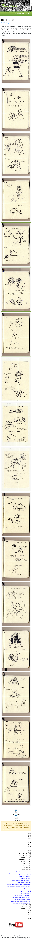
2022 (29, 840)
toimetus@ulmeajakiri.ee (9, 829)
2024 (29, 837)
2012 (29, 916)
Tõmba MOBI (16, 820)
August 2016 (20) (26, 861)
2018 (29, 848)
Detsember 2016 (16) (25, 854)
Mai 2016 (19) (27, 867)
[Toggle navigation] (3, 13)
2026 (29, 833)
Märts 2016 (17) (26, 905)
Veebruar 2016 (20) (25, 906)
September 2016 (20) (25, 859)
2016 (29, 852)
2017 (29, 850)
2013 (29, 914)
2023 (29, 839)
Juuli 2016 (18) (27, 863)
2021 (29, 842)
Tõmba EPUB (16, 814)
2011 (29, 918)
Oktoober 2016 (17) (25, 857)
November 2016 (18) (25, 856)
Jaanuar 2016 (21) (26, 908)
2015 (29, 910)
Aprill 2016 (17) (26, 869)
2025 (29, 835)
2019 (29, 846)
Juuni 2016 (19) (26, 865)
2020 (29, 844)
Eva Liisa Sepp (5, 23)
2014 (29, 912)
